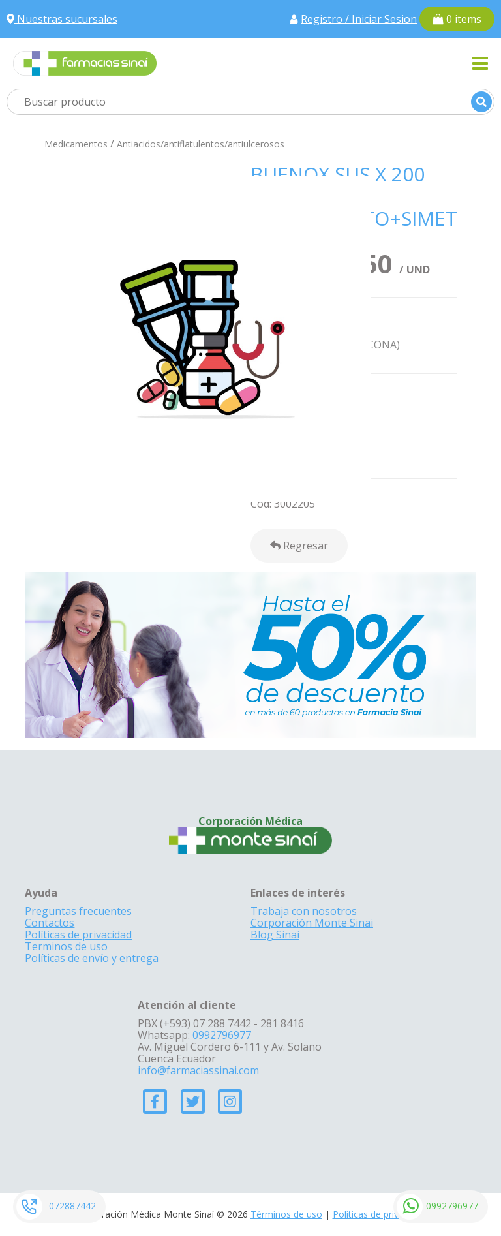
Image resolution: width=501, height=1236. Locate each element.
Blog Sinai (274, 934)
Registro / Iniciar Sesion (359, 19)
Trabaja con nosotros (303, 911)
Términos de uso (286, 1214)
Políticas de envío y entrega (92, 958)
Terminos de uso (66, 946)
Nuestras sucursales (62, 19)
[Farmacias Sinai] (85, 62)
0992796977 (452, 1205)
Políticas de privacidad (78, 934)
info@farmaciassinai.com (198, 1070)
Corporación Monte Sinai (311, 923)
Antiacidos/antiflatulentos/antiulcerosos (200, 144)
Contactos (49, 923)
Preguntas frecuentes (78, 911)
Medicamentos (76, 144)
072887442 (72, 1205)
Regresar (299, 545)
